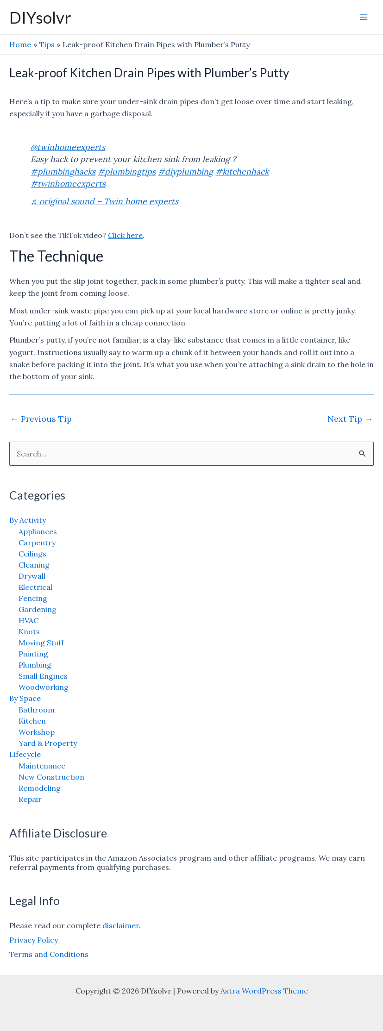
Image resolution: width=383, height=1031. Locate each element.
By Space (25, 698)
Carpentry (37, 542)
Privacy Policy (33, 939)
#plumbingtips (127, 171)
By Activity (27, 520)
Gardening (38, 609)
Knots (29, 631)
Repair (30, 799)
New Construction (51, 776)
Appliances (38, 531)
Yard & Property (48, 743)
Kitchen (32, 720)
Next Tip (350, 418)
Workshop (37, 732)
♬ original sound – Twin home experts (104, 201)
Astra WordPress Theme (264, 990)
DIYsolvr (40, 17)
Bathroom (37, 709)
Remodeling (40, 788)
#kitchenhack (242, 171)
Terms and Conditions (48, 954)
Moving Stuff (41, 642)
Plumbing (35, 664)
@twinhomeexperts (68, 147)
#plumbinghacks (63, 171)
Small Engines (43, 676)
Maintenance (42, 765)
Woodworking (44, 687)
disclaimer (120, 925)
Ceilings (32, 553)
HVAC (28, 620)
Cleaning (34, 564)
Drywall (32, 576)
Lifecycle (25, 754)
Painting (33, 653)
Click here (125, 235)
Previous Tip (41, 418)
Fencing (33, 598)
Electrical (35, 587)
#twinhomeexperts (68, 183)
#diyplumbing (185, 171)
